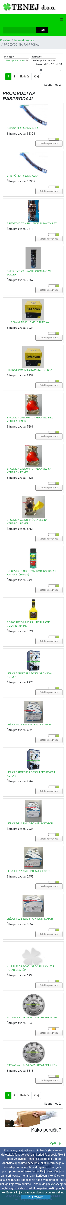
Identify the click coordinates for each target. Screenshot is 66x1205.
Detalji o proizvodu (49, 143)
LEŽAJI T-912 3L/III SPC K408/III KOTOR (29, 871)
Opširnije (55, 1143)
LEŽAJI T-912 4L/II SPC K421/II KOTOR (29, 724)
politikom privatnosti (41, 1188)
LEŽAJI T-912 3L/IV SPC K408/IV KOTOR (30, 918)
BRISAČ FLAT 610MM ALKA (22, 175)
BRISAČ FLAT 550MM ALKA (22, 128)
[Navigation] (61, 19)
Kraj (36, 76)
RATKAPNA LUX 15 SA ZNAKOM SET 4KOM (32, 1017)
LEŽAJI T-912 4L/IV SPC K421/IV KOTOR (30, 823)
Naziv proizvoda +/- (15, 60)
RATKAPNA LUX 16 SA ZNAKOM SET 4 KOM (32, 1065)
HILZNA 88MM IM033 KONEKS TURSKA (29, 369)
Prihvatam (35, 1197)
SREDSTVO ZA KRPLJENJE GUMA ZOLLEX (32, 223)
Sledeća (24, 76)
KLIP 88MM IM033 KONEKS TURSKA (28, 322)
